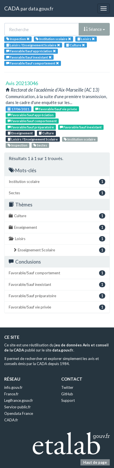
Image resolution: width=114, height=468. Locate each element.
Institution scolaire (80, 139)
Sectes (40, 145)
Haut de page (95, 462)
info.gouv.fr (13, 387)
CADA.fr (11, 420)
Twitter (67, 387)
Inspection (17, 145)
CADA (11, 8)
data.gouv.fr (40, 8)
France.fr (11, 394)
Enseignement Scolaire (59, 250)
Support (68, 400)
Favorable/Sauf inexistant (81, 127)
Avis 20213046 (22, 83)
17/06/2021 (18, 109)
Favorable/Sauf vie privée (56, 109)
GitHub (67, 394)
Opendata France (18, 413)
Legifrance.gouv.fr (18, 400)
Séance (94, 29)
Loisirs (57, 238)
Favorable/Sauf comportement (32, 121)
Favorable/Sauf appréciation (31, 115)
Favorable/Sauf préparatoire (31, 127)
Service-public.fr (17, 407)
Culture (46, 133)
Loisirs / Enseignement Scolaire (33, 139)
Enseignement (20, 133)
